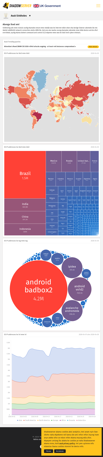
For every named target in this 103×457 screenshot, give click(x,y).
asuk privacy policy (67, 443)
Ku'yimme (60, 451)
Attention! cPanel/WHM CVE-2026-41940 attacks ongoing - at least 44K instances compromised (39, 46)
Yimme (48, 451)
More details (93, 47)
